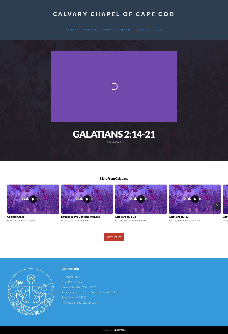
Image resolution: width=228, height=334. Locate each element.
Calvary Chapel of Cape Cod (114, 13)
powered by (114, 329)
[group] (33, 204)
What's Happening (117, 29)
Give (159, 29)
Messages (91, 29)
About (72, 29)
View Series (114, 237)
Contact (143, 29)
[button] (217, 206)
